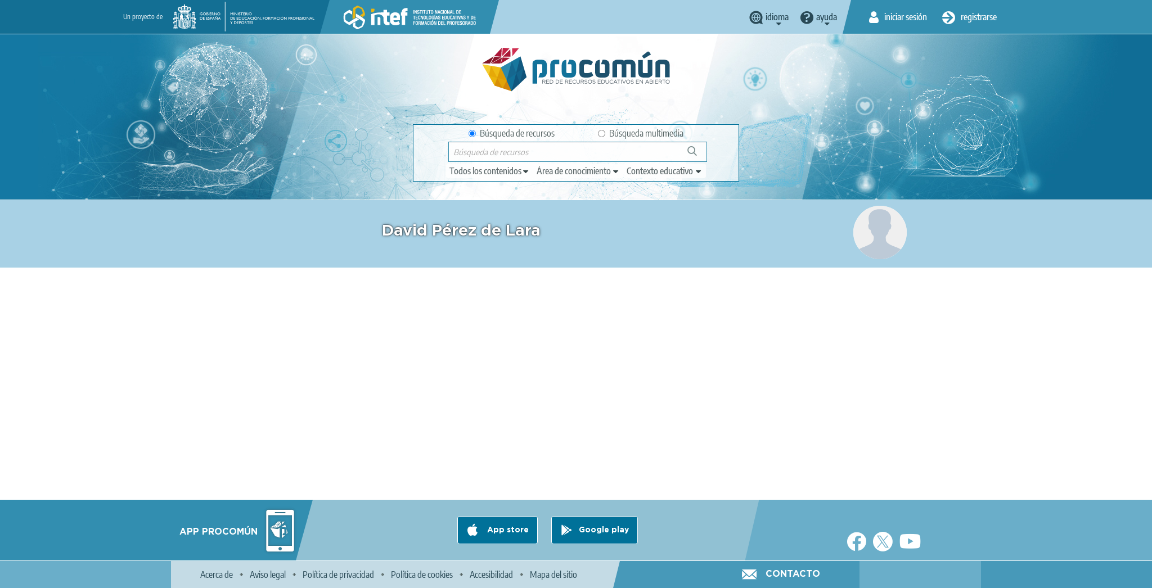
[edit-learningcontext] (664, 171)
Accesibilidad (491, 574)
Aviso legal (268, 574)
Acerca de (216, 574)
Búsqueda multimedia (640, 133)
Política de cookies (422, 574)
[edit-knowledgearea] (578, 171)
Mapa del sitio (553, 574)
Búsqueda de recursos (512, 133)
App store (507, 530)
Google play (604, 530)
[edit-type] (489, 171)
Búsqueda (698, 155)
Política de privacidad (338, 574)
